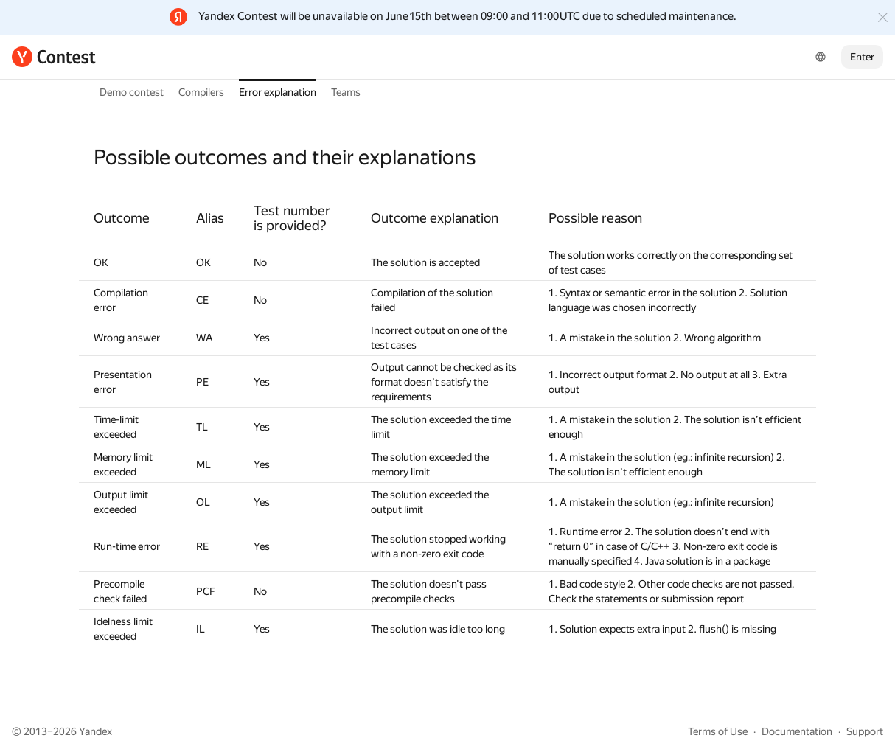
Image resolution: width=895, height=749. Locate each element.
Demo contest (132, 92)
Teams (346, 92)
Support (864, 731)
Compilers (201, 92)
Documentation (797, 731)
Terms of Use (718, 731)
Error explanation (277, 92)
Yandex (95, 731)
